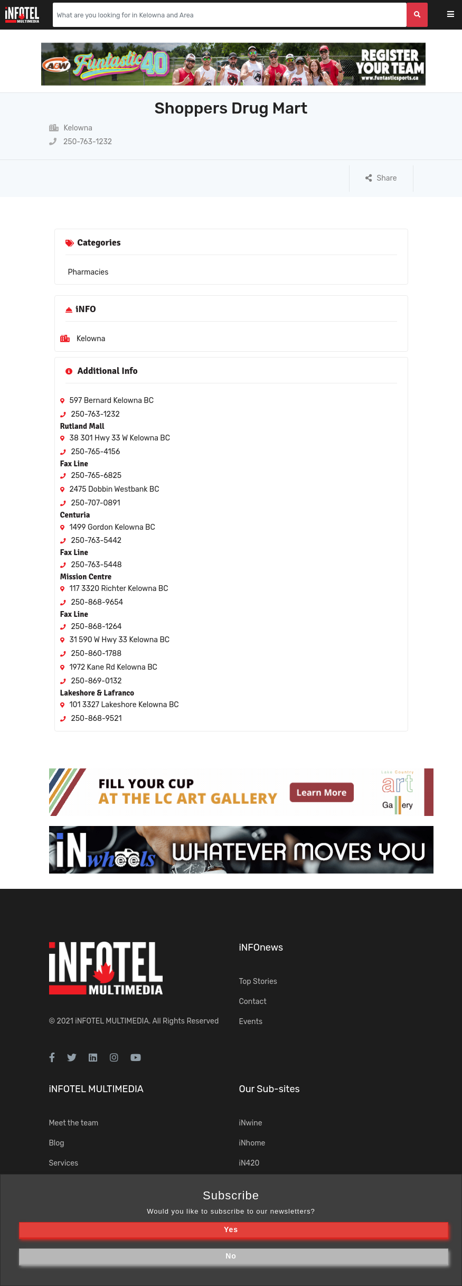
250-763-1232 (80, 141)
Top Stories (258, 981)
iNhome (252, 1143)
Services (64, 1163)
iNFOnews (261, 947)
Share (381, 178)
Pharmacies (88, 272)
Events (251, 1021)
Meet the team (74, 1123)
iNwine (250, 1123)
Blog (56, 1143)
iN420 (249, 1163)
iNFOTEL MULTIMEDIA (112, 1021)
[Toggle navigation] (457, 15)
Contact (253, 1001)
